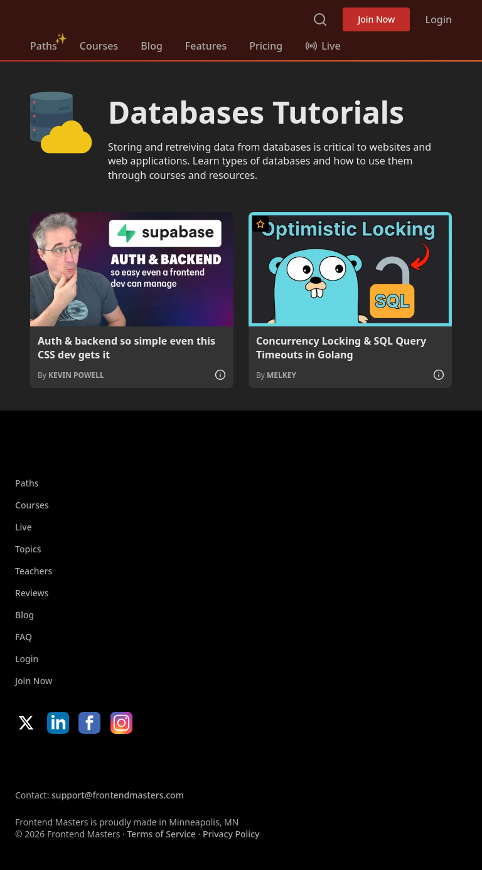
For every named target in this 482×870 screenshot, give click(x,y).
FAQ (23, 637)
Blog (151, 46)
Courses (99, 46)
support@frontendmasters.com (117, 795)
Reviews (32, 593)
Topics (28, 549)
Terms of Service (161, 834)
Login (438, 19)
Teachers (33, 571)
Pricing (265, 46)
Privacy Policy (231, 834)
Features (206, 46)
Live (23, 527)
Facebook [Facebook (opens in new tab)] (89, 723)
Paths (43, 46)
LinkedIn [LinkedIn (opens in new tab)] (58, 723)
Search (320, 19)
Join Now (376, 19)
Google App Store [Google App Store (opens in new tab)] (142, 761)
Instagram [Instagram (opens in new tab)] (121, 723)
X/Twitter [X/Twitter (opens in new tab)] (26, 723)
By (71, 375)
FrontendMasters (96, 17)
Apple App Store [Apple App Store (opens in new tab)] (52, 761)
